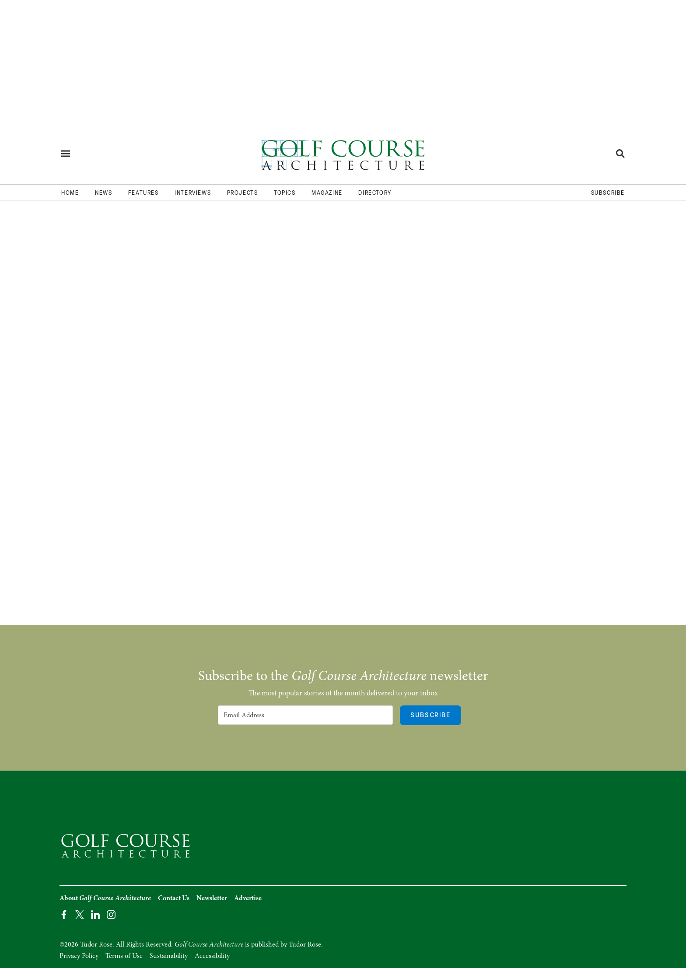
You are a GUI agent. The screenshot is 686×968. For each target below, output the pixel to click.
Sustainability (169, 956)
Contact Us (173, 898)
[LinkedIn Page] (95, 914)
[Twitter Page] (79, 914)
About (105, 898)
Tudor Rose (305, 944)
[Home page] (343, 153)
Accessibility (212, 956)
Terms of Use (124, 956)
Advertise (248, 898)
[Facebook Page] (64, 914)
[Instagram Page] (111, 914)
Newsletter (211, 898)
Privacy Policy (79, 956)
